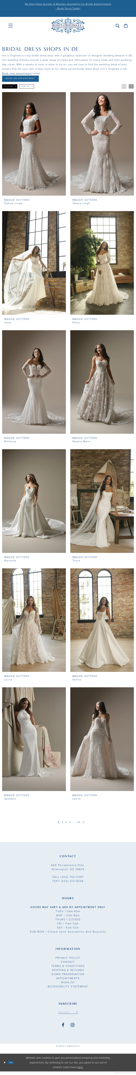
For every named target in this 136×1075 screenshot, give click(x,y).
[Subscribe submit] (80, 1015)
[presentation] (34, 146)
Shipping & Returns (68, 972)
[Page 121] (81, 824)
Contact (68, 964)
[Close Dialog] (5, 1066)
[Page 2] (60, 824)
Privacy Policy (68, 960)
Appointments (68, 980)
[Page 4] (70, 824)
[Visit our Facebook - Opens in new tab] (63, 1028)
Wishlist (68, 984)
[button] (118, 26)
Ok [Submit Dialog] (14, 1066)
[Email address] (68, 1015)
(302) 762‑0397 (68, 879)
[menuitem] (10, 25)
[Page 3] (65, 824)
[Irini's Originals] (68, 25)
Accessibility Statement (68, 988)
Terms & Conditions (68, 968)
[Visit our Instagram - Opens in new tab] (72, 1028)
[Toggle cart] (126, 26)
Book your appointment (17, 73)
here (80, 1070)
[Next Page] (87, 824)
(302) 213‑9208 (68, 883)
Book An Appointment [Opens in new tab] (28, 79)
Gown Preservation (68, 976)
